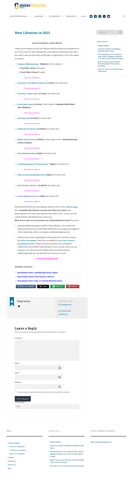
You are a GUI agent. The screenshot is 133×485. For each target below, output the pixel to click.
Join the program (18, 18)
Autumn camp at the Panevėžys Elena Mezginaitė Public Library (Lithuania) (109, 66)
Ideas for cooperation (18, 463)
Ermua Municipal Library (28, 155)
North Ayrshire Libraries (28, 187)
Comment (19, 340)
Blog (83, 18)
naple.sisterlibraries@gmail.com (103, 452)
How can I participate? (18, 456)
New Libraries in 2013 (36, 34)
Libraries (38, 18)
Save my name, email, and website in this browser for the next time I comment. (44, 401)
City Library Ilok (24, 120)
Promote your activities (19, 460)
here (23, 252)
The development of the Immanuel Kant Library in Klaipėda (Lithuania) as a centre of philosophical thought (110, 58)
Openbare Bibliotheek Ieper (29, 66)
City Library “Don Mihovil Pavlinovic (33, 85)
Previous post (66, 313)
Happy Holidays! (103, 47)
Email (17, 380)
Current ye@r (20, 411)
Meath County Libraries (28, 141)
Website (18, 390)
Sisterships (54, 18)
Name (17, 370)
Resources (71, 18)
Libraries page (72, 209)
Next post (64, 316)
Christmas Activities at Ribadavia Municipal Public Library (109, 52)
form (26, 248)
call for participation (29, 242)
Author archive (19, 308)
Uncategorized (66, 306)
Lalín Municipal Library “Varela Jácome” (35, 166)
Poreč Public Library (26, 106)
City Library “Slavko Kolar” (29, 95)
